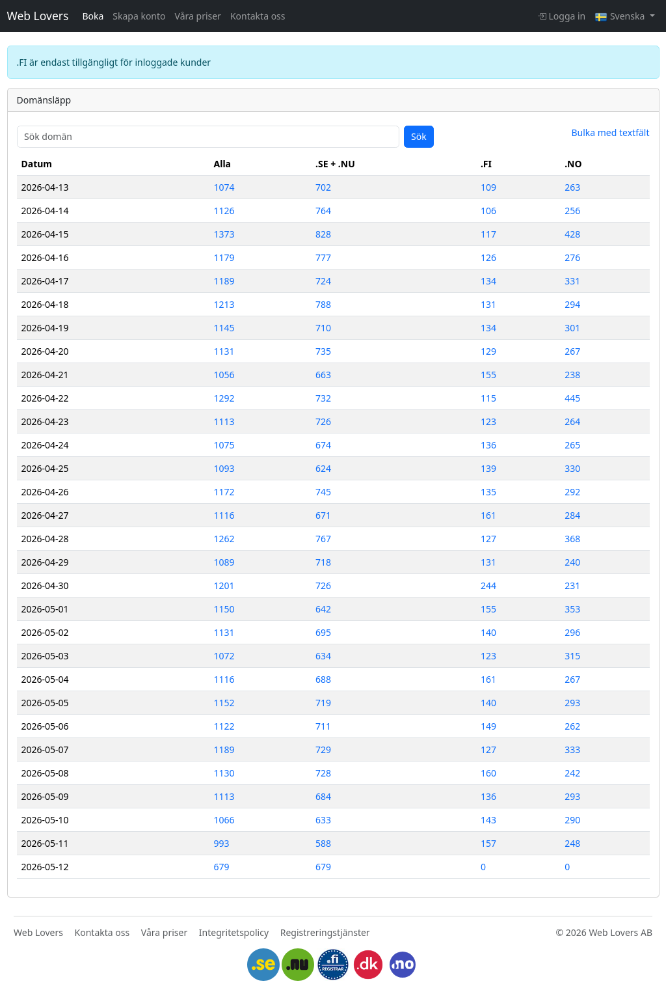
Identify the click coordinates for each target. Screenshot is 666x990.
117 (488, 234)
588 (323, 843)
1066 (224, 820)
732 (323, 398)
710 (323, 328)
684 (323, 796)
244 (488, 585)
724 (323, 281)
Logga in (561, 16)
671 (323, 515)
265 (572, 445)
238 (572, 374)
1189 (224, 281)
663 (323, 374)
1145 (224, 328)
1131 (224, 351)
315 (572, 656)
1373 (224, 234)
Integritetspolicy (234, 932)
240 (572, 562)
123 (488, 421)
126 (488, 257)
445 (572, 398)
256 (572, 210)
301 (572, 328)
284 (572, 515)
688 (323, 679)
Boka (92, 16)
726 (323, 421)
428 (572, 234)
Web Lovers (38, 15)
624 (323, 468)
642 (323, 609)
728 (323, 773)
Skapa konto (139, 16)
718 (323, 562)
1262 (224, 538)
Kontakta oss (258, 16)
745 (323, 492)
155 (488, 374)
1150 (224, 609)
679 (222, 866)
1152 (224, 702)
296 (572, 632)
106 (488, 210)
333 (572, 749)
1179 (224, 257)
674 (323, 445)
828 (323, 234)
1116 (224, 515)
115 (488, 398)
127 (488, 538)
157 (488, 843)
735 (323, 351)
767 (323, 538)
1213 (224, 304)
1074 (224, 187)
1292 (224, 398)
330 (572, 468)
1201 (224, 585)
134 (488, 281)
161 (488, 515)
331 (572, 281)
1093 (224, 468)
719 (323, 702)
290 (572, 820)
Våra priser (198, 16)
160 (488, 773)
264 (572, 421)
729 (323, 749)
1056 (224, 374)
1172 (224, 492)
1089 (224, 562)
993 (222, 843)
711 (323, 726)
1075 (224, 445)
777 (323, 257)
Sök (419, 136)
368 (572, 538)
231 (572, 585)
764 (323, 210)
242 (572, 773)
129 (488, 351)
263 (572, 187)
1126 (224, 210)
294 (572, 304)
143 (488, 820)
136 (488, 445)
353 (572, 609)
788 (323, 304)
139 (488, 468)
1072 (224, 656)
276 (572, 257)
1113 (224, 421)
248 (572, 843)
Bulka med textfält (610, 132)
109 (488, 187)
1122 (224, 726)
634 (323, 656)
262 (572, 726)
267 (572, 351)
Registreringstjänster (325, 932)
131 (488, 304)
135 (488, 492)
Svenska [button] (620, 16)
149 (488, 726)
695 (323, 632)
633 (323, 820)
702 (323, 187)
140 (488, 632)
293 (572, 702)
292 (572, 492)
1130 (224, 773)
